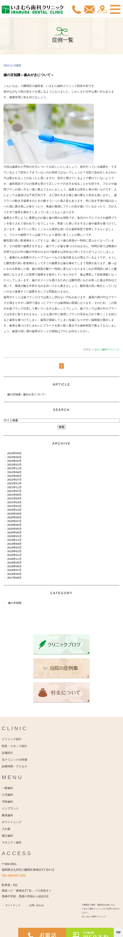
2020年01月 (14, 536)
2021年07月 (14, 490)
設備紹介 (7, 752)
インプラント (10, 808)
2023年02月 (14, 460)
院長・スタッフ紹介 (14, 746)
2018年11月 (14, 558)
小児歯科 (7, 794)
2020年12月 (14, 509)
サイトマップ (12, 905)
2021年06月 (14, 494)
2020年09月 (14, 513)
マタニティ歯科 (12, 842)
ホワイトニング (12, 822)
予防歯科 (7, 801)
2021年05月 (14, 498)
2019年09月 (14, 543)
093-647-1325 (17, 875)
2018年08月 (14, 566)
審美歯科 (7, 815)
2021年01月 (14, 505)
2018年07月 (14, 569)
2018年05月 (14, 573)
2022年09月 (14, 472)
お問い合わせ (36, 905)
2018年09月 (14, 562)
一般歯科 (7, 788)
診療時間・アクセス (14, 766)
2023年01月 (14, 464)
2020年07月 (14, 521)
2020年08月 (14, 517)
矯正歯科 (7, 835)
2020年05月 (14, 528)
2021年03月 (14, 502)
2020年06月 (14, 524)
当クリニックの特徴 (14, 759)
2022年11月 (14, 468)
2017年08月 (14, 577)
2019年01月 (14, 554)
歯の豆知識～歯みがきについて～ (29, 75)
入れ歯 (6, 828)
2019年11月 (14, 539)
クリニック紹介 (12, 739)
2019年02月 (14, 551)
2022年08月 (14, 475)
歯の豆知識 (14, 602)
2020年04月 (14, 532)
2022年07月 (14, 479)
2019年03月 (14, 547)
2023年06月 (14, 457)
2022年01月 (14, 483)
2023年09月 (14, 453)
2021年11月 (14, 487)
